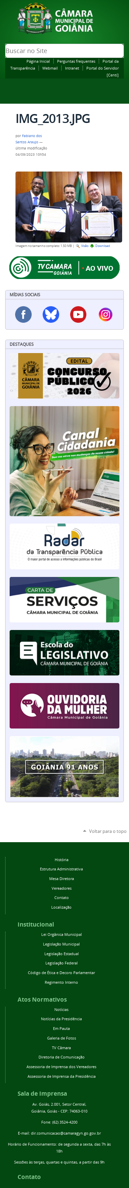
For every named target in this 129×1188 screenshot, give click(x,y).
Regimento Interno (61, 982)
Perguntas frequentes (76, 61)
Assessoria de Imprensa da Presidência (62, 1076)
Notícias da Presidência (61, 1018)
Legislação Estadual (61, 953)
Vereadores (62, 888)
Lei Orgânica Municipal (61, 934)
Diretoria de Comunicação (62, 1057)
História (61, 859)
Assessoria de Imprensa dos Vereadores (61, 1066)
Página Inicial (38, 61)
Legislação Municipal (61, 944)
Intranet (72, 68)
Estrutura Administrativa (61, 868)
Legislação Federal (61, 962)
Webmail (50, 68)
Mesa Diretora (61, 878)
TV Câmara (61, 1047)
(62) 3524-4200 (64, 1122)
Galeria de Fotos (61, 1038)
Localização (61, 907)
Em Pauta (61, 1028)
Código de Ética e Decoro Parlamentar (61, 972)
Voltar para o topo (108, 831)
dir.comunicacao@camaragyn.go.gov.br (66, 1133)
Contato (61, 897)
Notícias (61, 1009)
